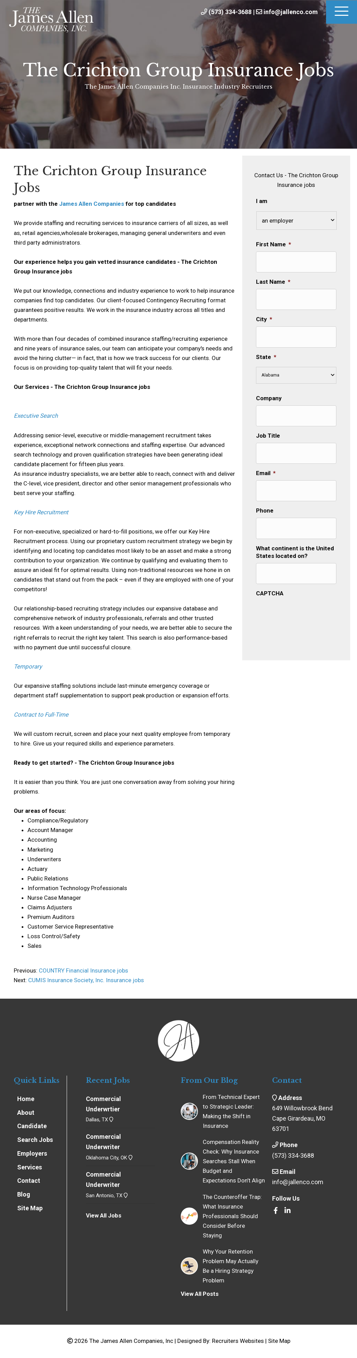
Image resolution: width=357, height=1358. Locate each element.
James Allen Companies (91, 203)
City (264, 314)
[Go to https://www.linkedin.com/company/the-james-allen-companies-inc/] (287, 1211)
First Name (273, 244)
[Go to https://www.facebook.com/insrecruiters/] (275, 1211)
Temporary (28, 666)
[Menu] (341, 12)
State (266, 349)
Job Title (268, 425)
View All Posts (200, 1293)
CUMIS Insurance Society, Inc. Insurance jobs (86, 980)
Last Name (273, 279)
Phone (265, 496)
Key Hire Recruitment (41, 512)
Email (266, 461)
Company (269, 390)
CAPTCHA (269, 573)
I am (261, 201)
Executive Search (36, 415)
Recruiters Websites (238, 1340)
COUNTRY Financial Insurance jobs (82, 970)
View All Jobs (103, 1215)
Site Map (279, 1340)
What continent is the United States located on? (295, 535)
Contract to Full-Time (41, 714)
